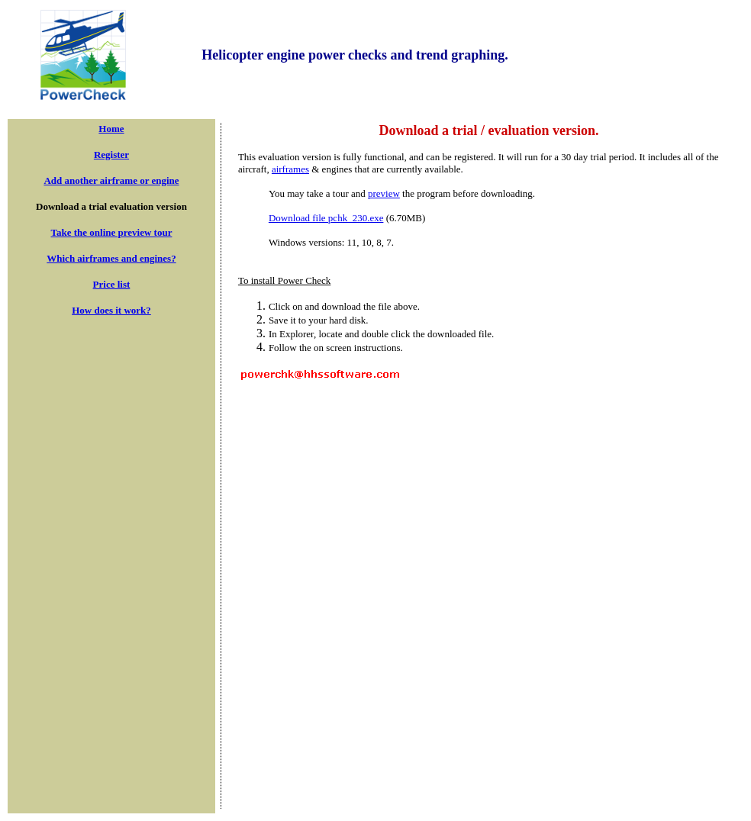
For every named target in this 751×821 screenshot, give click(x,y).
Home (111, 128)
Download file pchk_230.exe (326, 218)
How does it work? (111, 310)
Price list (112, 284)
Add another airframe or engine (111, 180)
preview (384, 193)
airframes (290, 169)
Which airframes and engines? (111, 258)
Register (111, 154)
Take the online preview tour (111, 232)
